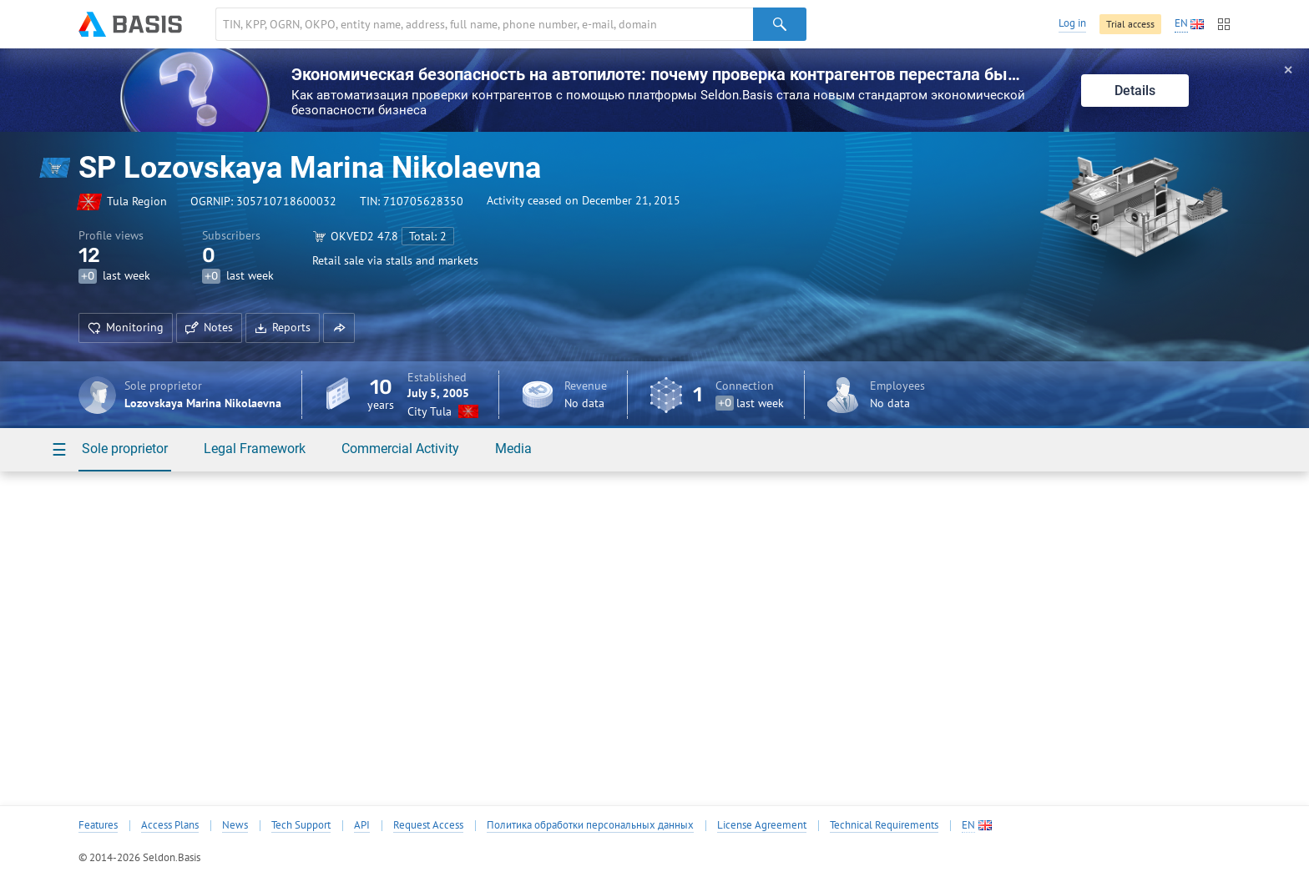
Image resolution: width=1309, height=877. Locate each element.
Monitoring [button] (126, 327)
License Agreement (761, 825)
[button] (339, 328)
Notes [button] (209, 327)
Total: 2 (428, 236)
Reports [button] (283, 327)
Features (98, 825)
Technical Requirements (884, 825)
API (362, 825)
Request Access (428, 825)
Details (1134, 90)
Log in (1072, 23)
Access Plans (170, 825)
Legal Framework (255, 448)
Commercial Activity (400, 448)
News (235, 825)
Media (513, 448)
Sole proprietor (125, 448)
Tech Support (301, 825)
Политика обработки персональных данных (590, 825)
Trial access (1130, 24)
